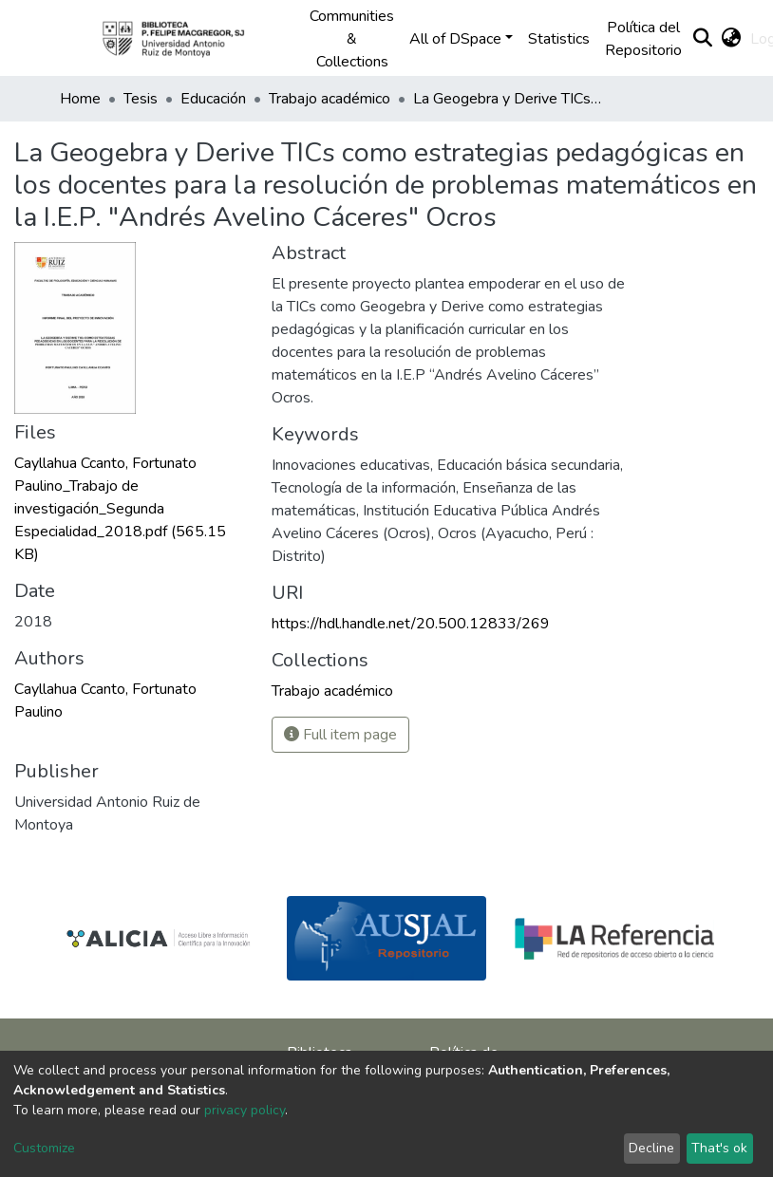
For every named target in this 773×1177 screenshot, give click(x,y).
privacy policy (244, 1110)
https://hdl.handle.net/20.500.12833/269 (411, 623)
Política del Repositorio (643, 39)
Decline (651, 1148)
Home (80, 98)
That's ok (719, 1148)
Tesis (140, 98)
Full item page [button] (340, 734)
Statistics (559, 38)
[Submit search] (702, 39)
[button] (730, 39)
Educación (213, 98)
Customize (44, 1148)
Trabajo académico (329, 98)
